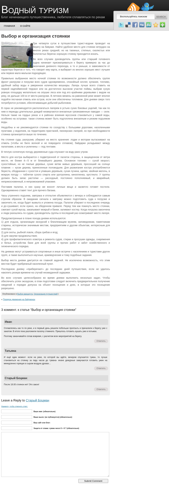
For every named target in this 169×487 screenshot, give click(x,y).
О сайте (25, 26)
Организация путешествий (46, 294)
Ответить (101, 341)
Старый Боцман (37, 400)
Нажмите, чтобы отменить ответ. (14, 406)
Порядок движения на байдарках (19, 299)
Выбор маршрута (25, 294)
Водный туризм (35, 9)
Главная (9, 26)
